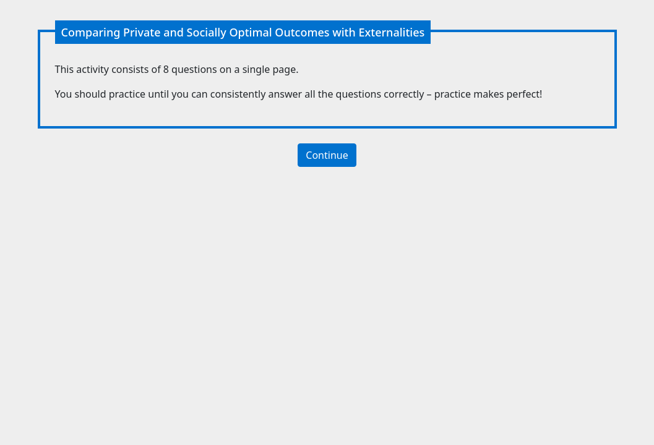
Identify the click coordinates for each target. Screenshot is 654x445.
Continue (327, 155)
